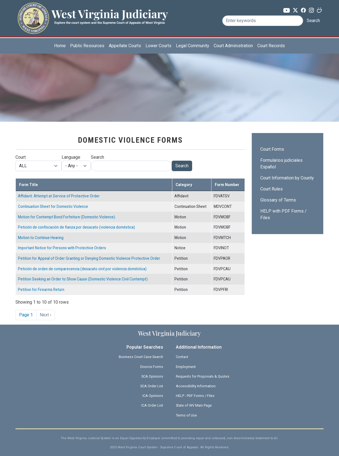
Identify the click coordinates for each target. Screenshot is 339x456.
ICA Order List (152, 405)
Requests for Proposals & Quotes (202, 376)
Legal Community (192, 45)
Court (20, 157)
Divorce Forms (151, 367)
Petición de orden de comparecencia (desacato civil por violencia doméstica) (82, 269)
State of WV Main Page (194, 405)
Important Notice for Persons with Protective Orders (62, 248)
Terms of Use (186, 415)
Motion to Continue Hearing (40, 237)
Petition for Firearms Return (41, 289)
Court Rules (271, 189)
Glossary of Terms (278, 200)
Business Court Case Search (141, 357)
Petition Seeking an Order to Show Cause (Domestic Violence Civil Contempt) (83, 279)
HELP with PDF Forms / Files (283, 214)
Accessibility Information (196, 386)
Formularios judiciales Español (281, 163)
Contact (182, 357)
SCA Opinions (152, 376)
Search (313, 20)
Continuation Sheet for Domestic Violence (53, 206)
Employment (186, 367)
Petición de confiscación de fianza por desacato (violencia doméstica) (76, 227)
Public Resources (87, 45)
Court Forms (272, 149)
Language (71, 157)
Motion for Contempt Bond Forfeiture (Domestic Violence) (66, 217)
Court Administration (233, 45)
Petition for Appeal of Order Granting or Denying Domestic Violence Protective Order (89, 258)
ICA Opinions (152, 396)
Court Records (271, 45)
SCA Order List (151, 386)
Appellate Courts (125, 45)
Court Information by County (287, 178)
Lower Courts (158, 45)
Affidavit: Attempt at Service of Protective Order (59, 196)
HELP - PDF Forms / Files (195, 396)
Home (60, 45)
